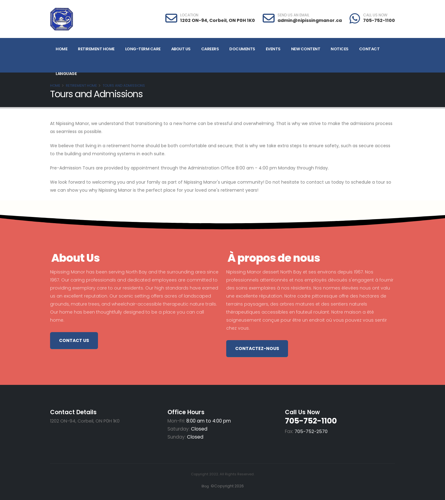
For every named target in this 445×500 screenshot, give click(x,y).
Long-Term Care (143, 49)
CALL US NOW (375, 15)
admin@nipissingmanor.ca (310, 20)
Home (61, 49)
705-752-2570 (311, 431)
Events (273, 49)
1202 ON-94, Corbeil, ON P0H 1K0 (217, 20)
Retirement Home (96, 49)
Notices (340, 49)
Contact (369, 49)
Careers (210, 49)
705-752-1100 (379, 20)
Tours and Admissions (124, 85)
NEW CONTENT (305, 49)
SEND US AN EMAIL (293, 15)
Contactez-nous (257, 348)
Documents (242, 49)
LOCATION (189, 15)
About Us (181, 49)
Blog (204, 486)
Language (66, 74)
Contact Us (74, 340)
